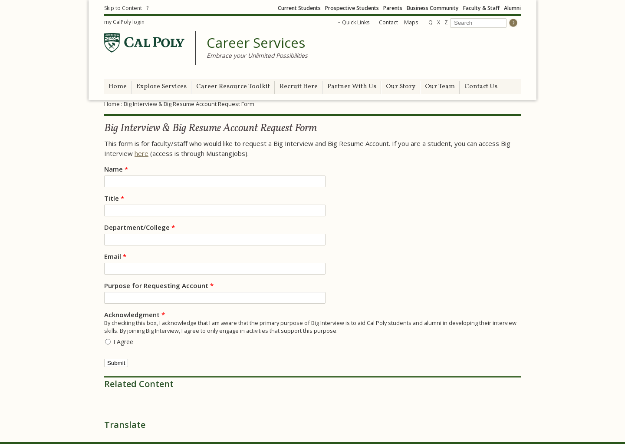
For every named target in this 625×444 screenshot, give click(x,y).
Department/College (139, 227)
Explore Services (161, 86)
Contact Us (480, 86)
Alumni (512, 8)
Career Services (256, 43)
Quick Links (355, 22)
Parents (392, 8)
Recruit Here (299, 86)
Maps (411, 22)
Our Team (440, 86)
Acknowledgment (134, 314)
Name (116, 169)
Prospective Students (352, 8)
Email (115, 256)
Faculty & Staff (481, 8)
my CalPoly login (124, 22)
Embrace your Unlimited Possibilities (257, 55)
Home (118, 86)
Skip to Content (123, 8)
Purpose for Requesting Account (159, 285)
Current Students (299, 8)
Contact (388, 22)
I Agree (123, 342)
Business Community (433, 8)
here (141, 153)
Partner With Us (351, 86)
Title (114, 198)
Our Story (400, 86)
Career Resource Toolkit (233, 86)
